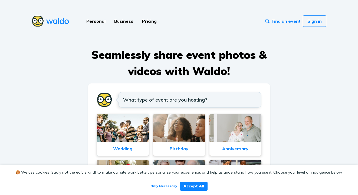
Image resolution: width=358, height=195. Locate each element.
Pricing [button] (149, 21)
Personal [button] (96, 21)
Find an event (283, 21)
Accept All (193, 186)
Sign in (314, 21)
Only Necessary (163, 186)
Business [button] (123, 21)
